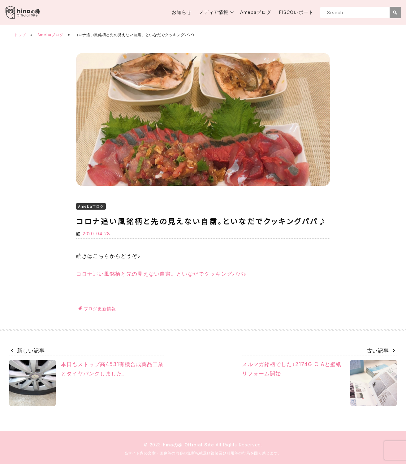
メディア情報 (213, 12)
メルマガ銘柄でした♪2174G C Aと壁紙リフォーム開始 (319, 383)
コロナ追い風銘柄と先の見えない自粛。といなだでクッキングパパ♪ (161, 274)
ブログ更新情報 (100, 308)
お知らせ (182, 12)
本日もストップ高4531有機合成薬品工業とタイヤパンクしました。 (86, 383)
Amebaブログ (255, 12)
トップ (20, 34)
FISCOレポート (296, 12)
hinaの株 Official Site (189, 444)
